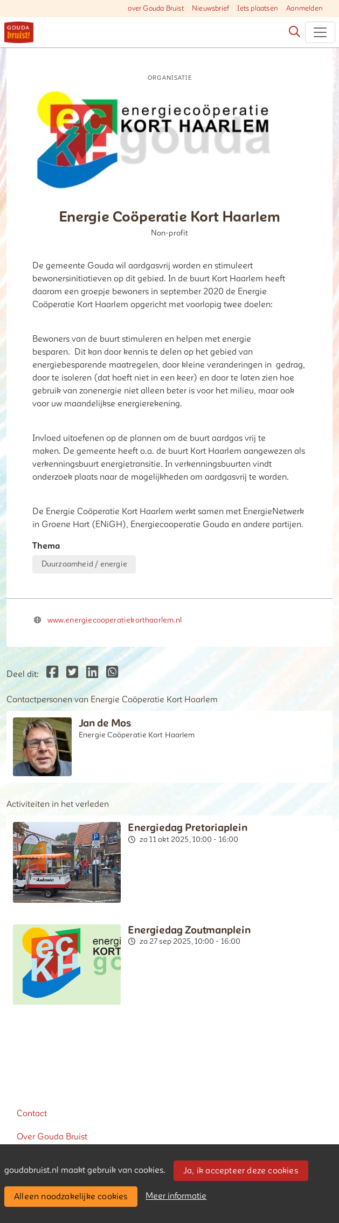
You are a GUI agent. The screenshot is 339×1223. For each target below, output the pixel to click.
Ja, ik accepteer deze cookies (240, 1170)
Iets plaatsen (257, 8)
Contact (32, 1113)
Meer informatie (176, 1196)
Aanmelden (304, 8)
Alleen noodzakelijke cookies (71, 1196)
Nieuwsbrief (210, 8)
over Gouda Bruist (155, 8)
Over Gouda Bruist (52, 1136)
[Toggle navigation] (320, 32)
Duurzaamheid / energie (84, 564)
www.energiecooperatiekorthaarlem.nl (114, 620)
